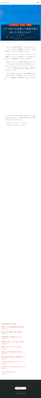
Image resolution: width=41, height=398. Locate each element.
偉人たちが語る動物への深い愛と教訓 (11, 332)
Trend (5, 386)
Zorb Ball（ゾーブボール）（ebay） (16, 125)
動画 (29, 24)
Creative (12, 37)
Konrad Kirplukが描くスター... (9, 371)
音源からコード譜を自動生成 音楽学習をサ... (13, 327)
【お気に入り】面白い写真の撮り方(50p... (12, 352)
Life (34, 386)
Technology (19, 386)
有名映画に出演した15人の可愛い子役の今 (12, 342)
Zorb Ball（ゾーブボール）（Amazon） (17, 123)
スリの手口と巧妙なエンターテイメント (12, 361)
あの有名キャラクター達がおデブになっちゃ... (13, 366)
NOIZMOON (5, 2)
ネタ (22, 24)
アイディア (14, 24)
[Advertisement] (20, 196)
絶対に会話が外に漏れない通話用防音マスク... (13, 357)
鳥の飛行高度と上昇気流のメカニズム (11, 337)
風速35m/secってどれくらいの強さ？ (11, 347)
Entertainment (27, 386)
